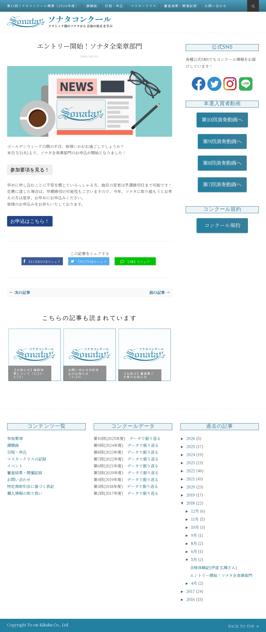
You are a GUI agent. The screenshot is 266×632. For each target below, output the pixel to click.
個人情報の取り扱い (24, 493)
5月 (194, 559)
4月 (194, 583)
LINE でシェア (139, 261)
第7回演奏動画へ (222, 184)
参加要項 (15, 438)
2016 (191, 599)
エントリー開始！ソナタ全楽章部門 (221, 575)
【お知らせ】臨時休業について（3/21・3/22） (29, 373)
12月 (195, 511)
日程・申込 (114, 5)
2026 (191, 438)
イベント (15, 466)
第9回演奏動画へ (222, 141)
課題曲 (91, 5)
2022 (191, 471)
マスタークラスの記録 (26, 459)
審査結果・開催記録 (180, 5)
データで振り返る (145, 438)
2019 (191, 495)
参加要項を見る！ (29, 169)
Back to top (243, 626)
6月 (194, 551)
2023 (191, 462)
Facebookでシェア (45, 261)
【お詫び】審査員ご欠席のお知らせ (138, 375)
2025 (191, 446)
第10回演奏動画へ (222, 119)
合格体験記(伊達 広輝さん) (213, 567)
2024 (191, 454)
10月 (195, 527)
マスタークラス (143, 5)
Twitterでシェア (92, 261)
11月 (195, 519)
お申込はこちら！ (29, 221)
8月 (194, 543)
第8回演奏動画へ (222, 162)
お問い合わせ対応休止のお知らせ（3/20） (83, 373)
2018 (191, 503)
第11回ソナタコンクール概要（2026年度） (43, 5)
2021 (191, 479)
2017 (191, 591)
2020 (191, 487)
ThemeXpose (82, 625)
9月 (194, 535)
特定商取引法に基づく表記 (30, 486)
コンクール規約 (224, 225)
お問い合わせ (216, 5)
